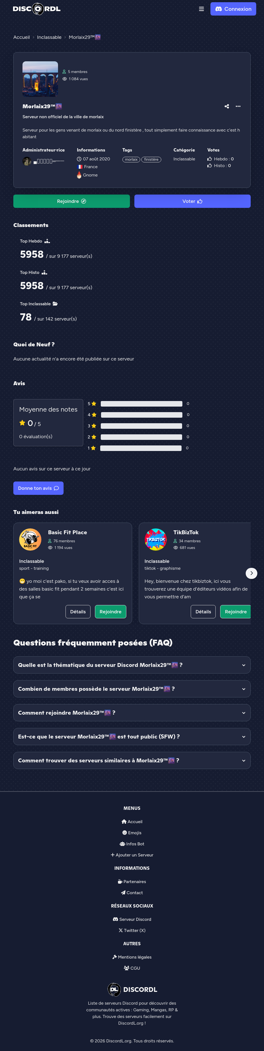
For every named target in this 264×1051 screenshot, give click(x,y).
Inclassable (184, 159)
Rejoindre (71, 201)
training (41, 568)
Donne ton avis (38, 488)
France (87, 166)
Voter (192, 201)
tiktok (151, 568)
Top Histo (33, 272)
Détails (78, 612)
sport (25, 568)
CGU (135, 968)
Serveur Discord (135, 919)
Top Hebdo (35, 241)
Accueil (135, 821)
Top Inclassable (39, 303)
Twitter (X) (134, 930)
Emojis (134, 832)
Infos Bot (135, 843)
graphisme (170, 568)
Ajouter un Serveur (135, 855)
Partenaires (135, 881)
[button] (201, 9)
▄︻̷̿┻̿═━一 (49, 161)
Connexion (233, 9)
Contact (135, 892)
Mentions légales (135, 957)
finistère (151, 159)
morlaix (131, 159)
